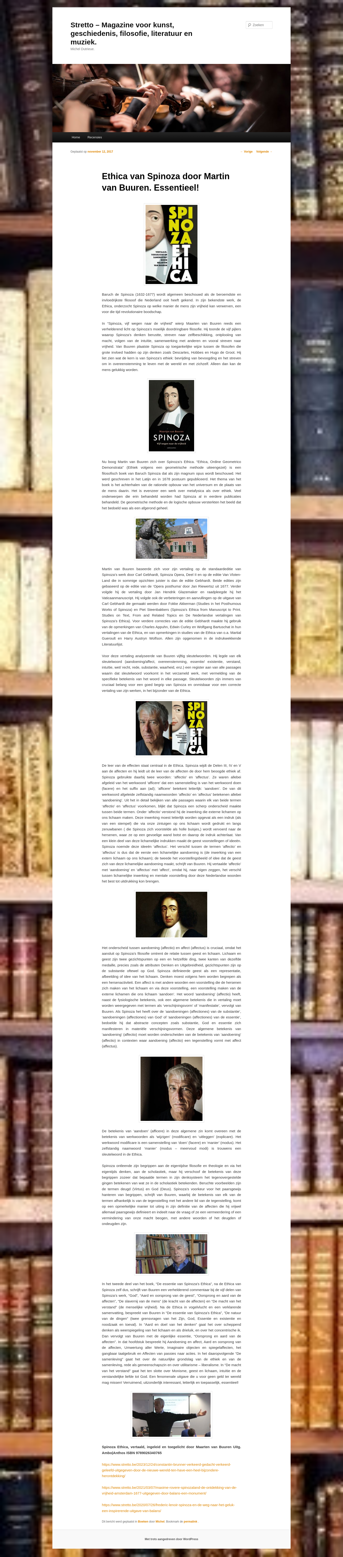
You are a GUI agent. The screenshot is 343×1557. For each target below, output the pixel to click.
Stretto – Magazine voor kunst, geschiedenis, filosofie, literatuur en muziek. (131, 33)
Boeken (143, 1521)
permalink (191, 1521)
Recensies (94, 137)
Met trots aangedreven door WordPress (171, 1539)
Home (76, 137)
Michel (160, 1521)
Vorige (246, 151)
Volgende (264, 151)
